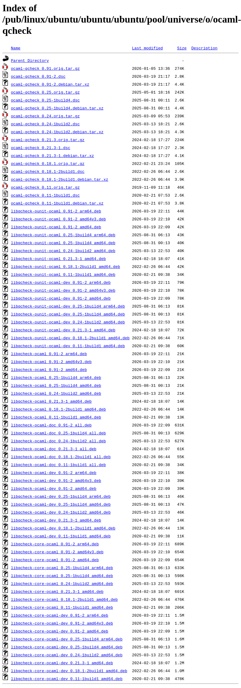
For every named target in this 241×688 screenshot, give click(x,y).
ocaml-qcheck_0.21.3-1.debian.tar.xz (52, 155)
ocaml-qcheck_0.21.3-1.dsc (40, 147)
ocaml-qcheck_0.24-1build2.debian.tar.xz (57, 131)
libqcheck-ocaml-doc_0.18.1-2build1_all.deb (61, 456)
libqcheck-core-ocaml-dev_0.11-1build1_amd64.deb (67, 678)
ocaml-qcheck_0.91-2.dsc (38, 76)
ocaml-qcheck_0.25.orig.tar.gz (45, 92)
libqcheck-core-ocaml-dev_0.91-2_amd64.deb (59, 631)
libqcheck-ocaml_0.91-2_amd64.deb (49, 369)
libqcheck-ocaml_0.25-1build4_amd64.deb (56, 385)
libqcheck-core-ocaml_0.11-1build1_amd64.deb (62, 607)
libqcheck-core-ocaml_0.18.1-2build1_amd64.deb (64, 599)
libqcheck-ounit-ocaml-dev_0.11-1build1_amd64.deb (68, 345)
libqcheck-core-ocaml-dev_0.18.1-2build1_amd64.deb (69, 670)
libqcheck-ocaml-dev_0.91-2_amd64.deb (53, 488)
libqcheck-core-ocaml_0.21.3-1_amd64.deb (57, 591)
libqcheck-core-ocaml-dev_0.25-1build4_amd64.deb (67, 647)
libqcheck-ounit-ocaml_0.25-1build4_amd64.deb (63, 242)
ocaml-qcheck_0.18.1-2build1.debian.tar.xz (59, 179)
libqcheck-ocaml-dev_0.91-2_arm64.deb (53, 472)
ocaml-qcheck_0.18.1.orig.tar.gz (48, 163)
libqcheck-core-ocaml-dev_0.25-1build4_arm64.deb (67, 639)
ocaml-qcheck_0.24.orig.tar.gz (45, 116)
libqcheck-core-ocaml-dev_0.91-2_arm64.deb (59, 615)
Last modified (147, 48)
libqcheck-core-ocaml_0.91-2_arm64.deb (55, 544)
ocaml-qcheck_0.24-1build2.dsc (45, 124)
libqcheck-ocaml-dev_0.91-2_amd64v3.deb (56, 480)
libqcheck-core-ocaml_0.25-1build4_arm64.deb (62, 567)
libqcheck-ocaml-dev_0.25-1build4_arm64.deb (61, 496)
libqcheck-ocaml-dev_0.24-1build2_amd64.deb (61, 512)
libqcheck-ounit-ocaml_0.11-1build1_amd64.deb (63, 274)
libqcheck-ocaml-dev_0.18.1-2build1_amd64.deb (63, 528)
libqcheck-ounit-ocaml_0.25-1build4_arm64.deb (63, 234)
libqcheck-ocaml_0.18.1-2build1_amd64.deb (58, 409)
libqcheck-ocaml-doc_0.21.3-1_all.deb (53, 448)
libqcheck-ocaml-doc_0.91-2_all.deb (51, 425)
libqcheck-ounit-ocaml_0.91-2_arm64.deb (56, 211)
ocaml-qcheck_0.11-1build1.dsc (45, 195)
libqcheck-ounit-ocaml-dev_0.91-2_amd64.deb (61, 298)
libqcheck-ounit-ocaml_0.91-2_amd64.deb (56, 227)
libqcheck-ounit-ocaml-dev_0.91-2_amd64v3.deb (63, 290)
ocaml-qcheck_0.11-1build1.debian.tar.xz (57, 203)
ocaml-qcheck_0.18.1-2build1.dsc (48, 171)
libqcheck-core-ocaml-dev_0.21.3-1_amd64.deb (62, 662)
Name (15, 48)
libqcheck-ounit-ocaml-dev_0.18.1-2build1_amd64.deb (70, 337)
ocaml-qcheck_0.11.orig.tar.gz (45, 187)
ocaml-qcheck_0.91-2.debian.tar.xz (50, 84)
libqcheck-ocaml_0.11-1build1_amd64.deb (56, 417)
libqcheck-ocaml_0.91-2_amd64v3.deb (51, 361)
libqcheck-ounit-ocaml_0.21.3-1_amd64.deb (58, 258)
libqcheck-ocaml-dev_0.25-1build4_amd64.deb (61, 504)
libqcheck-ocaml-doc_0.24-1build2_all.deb (58, 441)
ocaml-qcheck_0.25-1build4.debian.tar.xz (57, 108)
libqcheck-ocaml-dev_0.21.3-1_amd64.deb (56, 520)
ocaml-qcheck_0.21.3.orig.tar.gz (48, 139)
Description (204, 48)
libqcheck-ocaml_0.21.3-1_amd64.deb (51, 401)
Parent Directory (30, 60)
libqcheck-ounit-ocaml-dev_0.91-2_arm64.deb (61, 282)
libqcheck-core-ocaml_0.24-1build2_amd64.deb (62, 583)
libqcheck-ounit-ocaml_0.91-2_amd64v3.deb (58, 219)
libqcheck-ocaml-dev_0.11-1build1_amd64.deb (61, 536)
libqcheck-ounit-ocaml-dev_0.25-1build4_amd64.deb (68, 314)
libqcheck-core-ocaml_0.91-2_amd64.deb (55, 559)
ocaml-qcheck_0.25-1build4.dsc (45, 100)
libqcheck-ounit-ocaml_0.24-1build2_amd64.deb (63, 250)
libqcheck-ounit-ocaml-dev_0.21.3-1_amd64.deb (63, 330)
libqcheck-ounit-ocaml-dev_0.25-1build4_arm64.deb (68, 306)
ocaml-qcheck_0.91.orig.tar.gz (45, 68)
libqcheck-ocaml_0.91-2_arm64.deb (49, 353)
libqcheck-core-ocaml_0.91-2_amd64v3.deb (57, 551)
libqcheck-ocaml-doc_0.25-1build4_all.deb (58, 433)
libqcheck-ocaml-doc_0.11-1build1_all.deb (58, 464)
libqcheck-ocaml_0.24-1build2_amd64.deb (56, 393)
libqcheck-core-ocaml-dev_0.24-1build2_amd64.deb (67, 655)
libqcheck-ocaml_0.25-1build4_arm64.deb (56, 377)
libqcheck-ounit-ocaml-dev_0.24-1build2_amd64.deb (68, 322)
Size (182, 48)
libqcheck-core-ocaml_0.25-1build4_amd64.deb (62, 575)
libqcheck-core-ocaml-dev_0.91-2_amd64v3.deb (62, 623)
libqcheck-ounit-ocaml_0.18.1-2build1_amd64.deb (65, 266)
